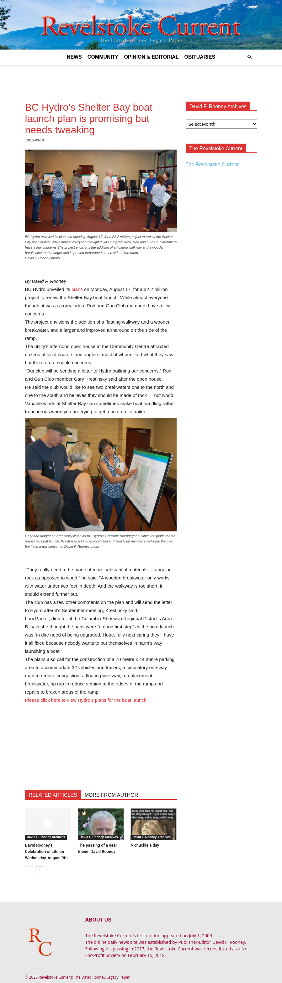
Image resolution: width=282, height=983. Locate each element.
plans (77, 289)
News (74, 57)
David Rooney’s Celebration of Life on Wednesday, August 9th (46, 851)
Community (103, 57)
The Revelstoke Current (212, 164)
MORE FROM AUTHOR (111, 795)
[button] (249, 57)
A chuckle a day (144, 845)
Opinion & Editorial (151, 57)
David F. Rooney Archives (46, 837)
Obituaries (199, 57)
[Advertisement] (141, 78)
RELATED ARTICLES (53, 795)
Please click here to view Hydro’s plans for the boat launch (85, 700)
